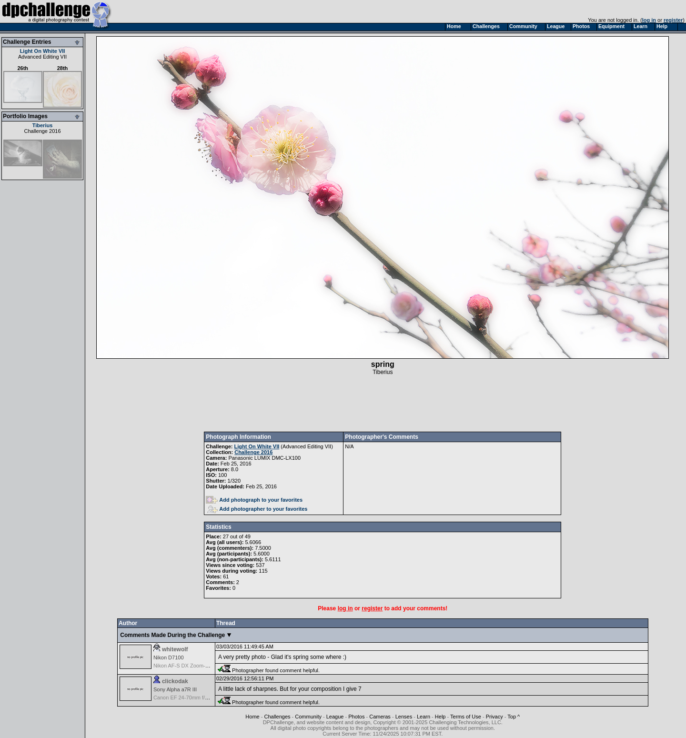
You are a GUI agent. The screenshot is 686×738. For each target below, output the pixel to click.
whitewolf (175, 649)
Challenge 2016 (42, 131)
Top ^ (513, 716)
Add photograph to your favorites (254, 500)
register (673, 20)
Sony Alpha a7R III (175, 689)
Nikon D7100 (168, 657)
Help (440, 716)
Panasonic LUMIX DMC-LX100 (264, 458)
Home (252, 716)
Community (308, 716)
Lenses (403, 716)
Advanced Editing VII (42, 57)
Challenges (277, 716)
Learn (423, 716)
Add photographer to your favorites (257, 509)
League (335, 716)
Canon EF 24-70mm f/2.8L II (186, 697)
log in (649, 20)
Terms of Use (465, 716)
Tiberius (42, 125)
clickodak (175, 681)
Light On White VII (42, 51)
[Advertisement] (382, 403)
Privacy (494, 716)
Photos (356, 716)
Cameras (380, 716)
